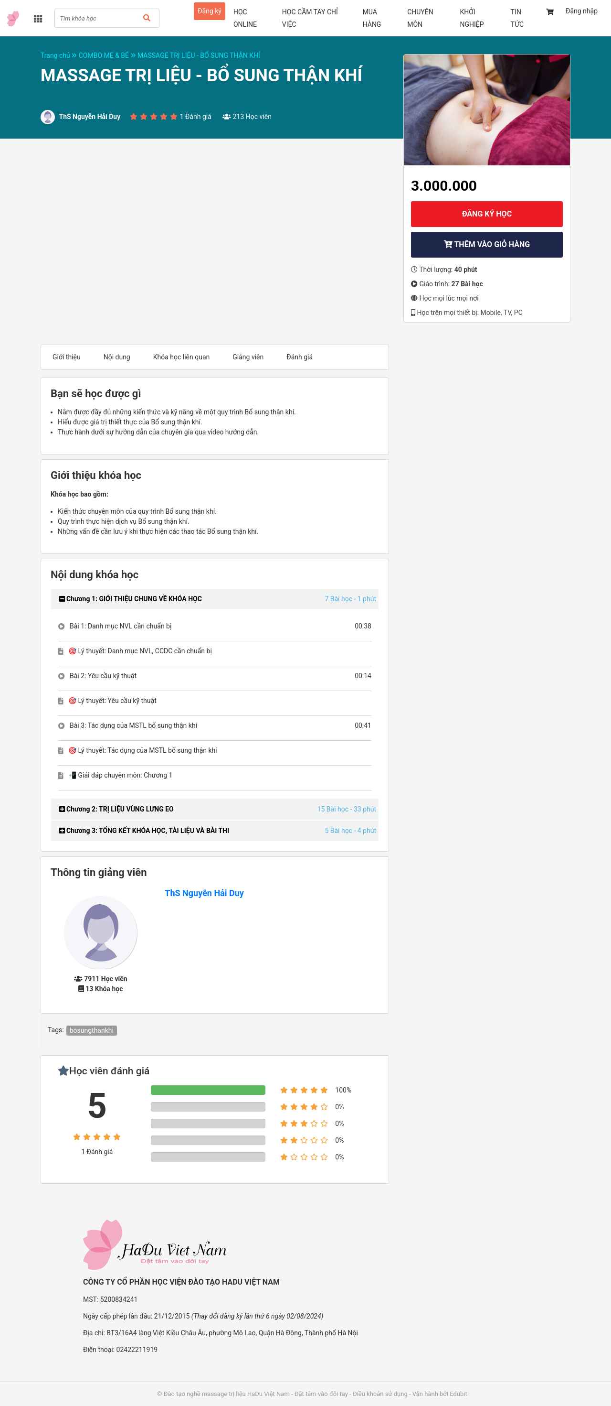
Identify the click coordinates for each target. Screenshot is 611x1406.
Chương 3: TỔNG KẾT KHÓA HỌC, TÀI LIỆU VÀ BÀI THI (144, 830)
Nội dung (117, 357)
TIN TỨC (517, 18)
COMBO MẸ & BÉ (108, 55)
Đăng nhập (582, 11)
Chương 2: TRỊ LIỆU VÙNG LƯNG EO (116, 809)
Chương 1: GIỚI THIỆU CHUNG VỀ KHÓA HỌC (130, 599)
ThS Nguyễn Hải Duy (204, 893)
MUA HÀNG (372, 18)
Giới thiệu (67, 357)
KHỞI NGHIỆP (472, 18)
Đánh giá (299, 357)
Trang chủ (60, 55)
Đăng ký (209, 11)
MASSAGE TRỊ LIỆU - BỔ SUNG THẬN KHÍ (198, 55)
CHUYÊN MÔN (420, 18)
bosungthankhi (92, 1030)
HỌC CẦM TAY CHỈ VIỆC (310, 18)
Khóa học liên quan (181, 357)
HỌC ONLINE (245, 18)
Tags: (56, 1030)
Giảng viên (247, 357)
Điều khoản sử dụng (380, 1393)
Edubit (458, 1393)
